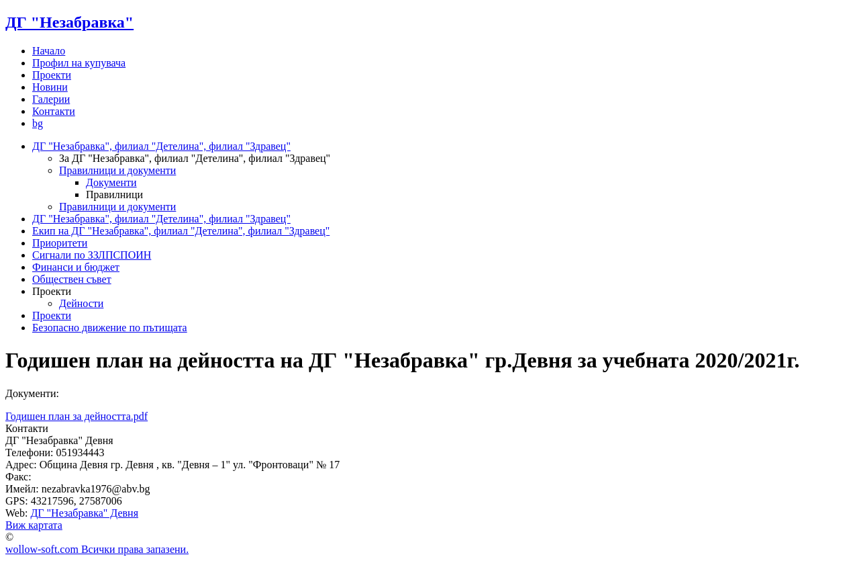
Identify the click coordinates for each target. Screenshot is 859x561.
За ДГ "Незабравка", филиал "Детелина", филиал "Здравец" (194, 158)
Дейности (81, 303)
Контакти (53, 111)
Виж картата (33, 525)
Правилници (114, 194)
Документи (111, 182)
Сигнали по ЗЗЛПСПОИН (91, 255)
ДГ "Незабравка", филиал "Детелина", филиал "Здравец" (161, 146)
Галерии (51, 99)
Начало (48, 50)
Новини (50, 87)
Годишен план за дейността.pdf (76, 416)
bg (37, 123)
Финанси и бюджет (75, 267)
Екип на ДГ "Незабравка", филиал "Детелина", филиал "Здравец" (181, 230)
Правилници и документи (117, 170)
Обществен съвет (71, 279)
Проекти (51, 75)
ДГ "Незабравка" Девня (84, 513)
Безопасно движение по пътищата (109, 327)
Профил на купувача (78, 63)
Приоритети (59, 243)
